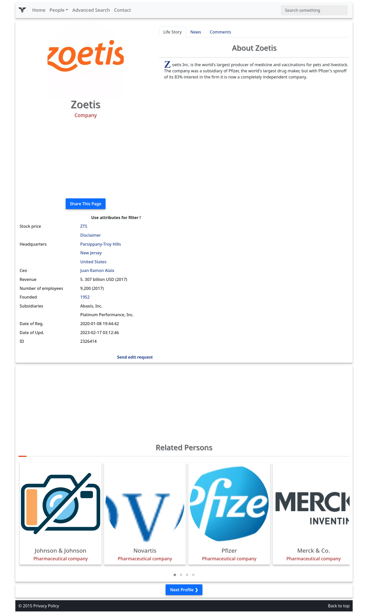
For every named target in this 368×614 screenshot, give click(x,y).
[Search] (314, 10)
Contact (122, 10)
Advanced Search (91, 10)
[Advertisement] (85, 158)
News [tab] (195, 32)
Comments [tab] (220, 32)
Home (38, 10)
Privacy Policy (46, 606)
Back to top (339, 606)
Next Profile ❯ (184, 590)
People (57, 10)
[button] (175, 574)
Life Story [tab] (172, 32)
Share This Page (85, 204)
